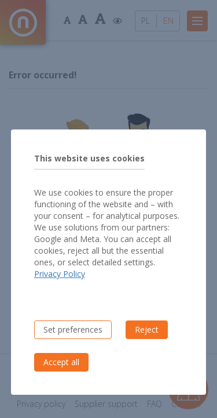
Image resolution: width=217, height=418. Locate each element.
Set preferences (72, 329)
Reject (147, 329)
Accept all (61, 361)
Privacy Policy (59, 273)
